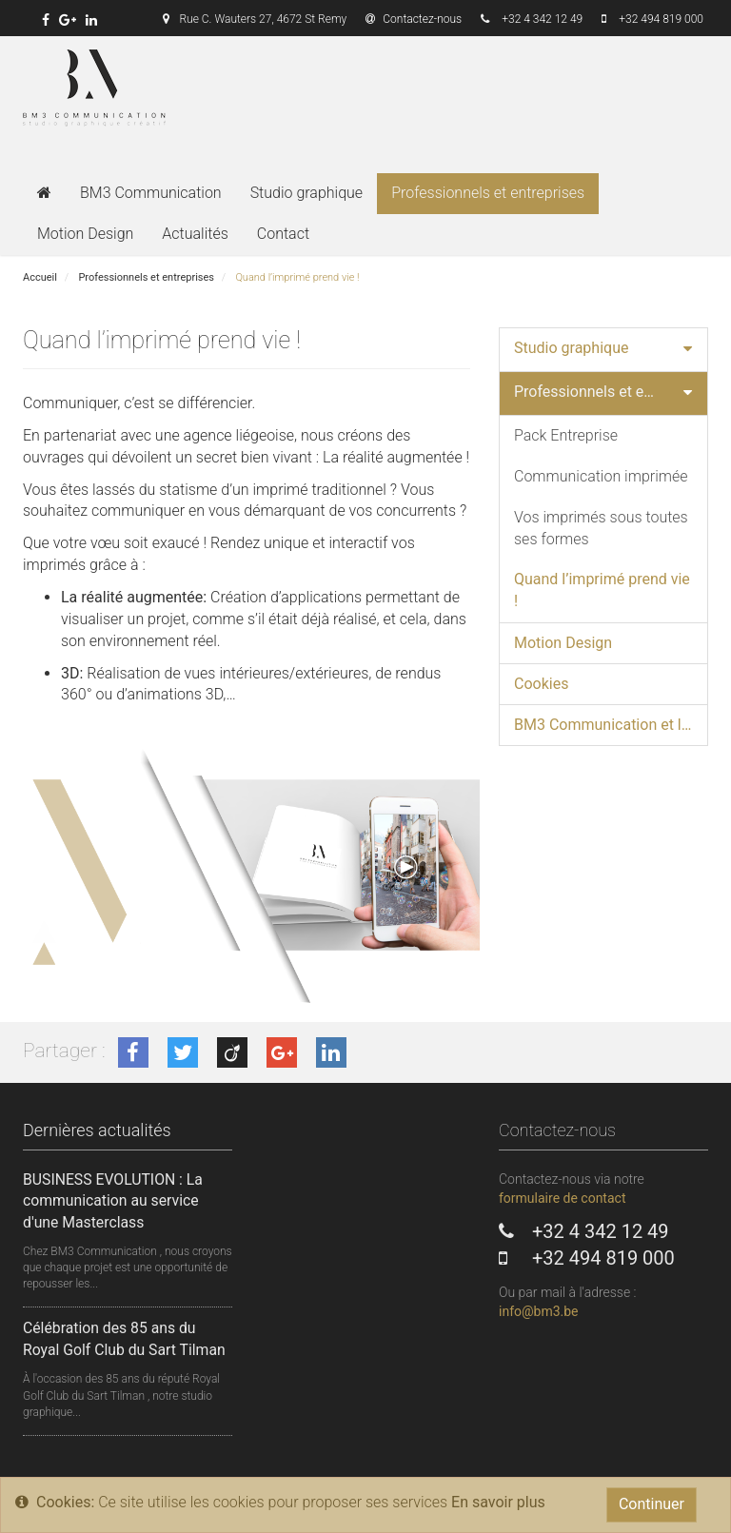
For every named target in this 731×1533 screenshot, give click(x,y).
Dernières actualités (97, 1130)
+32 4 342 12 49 (542, 19)
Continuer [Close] (651, 1504)
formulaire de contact (562, 1198)
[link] (45, 20)
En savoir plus (498, 1502)
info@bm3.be (539, 1311)
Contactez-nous (414, 19)
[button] (687, 349)
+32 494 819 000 (661, 19)
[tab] (603, 349)
